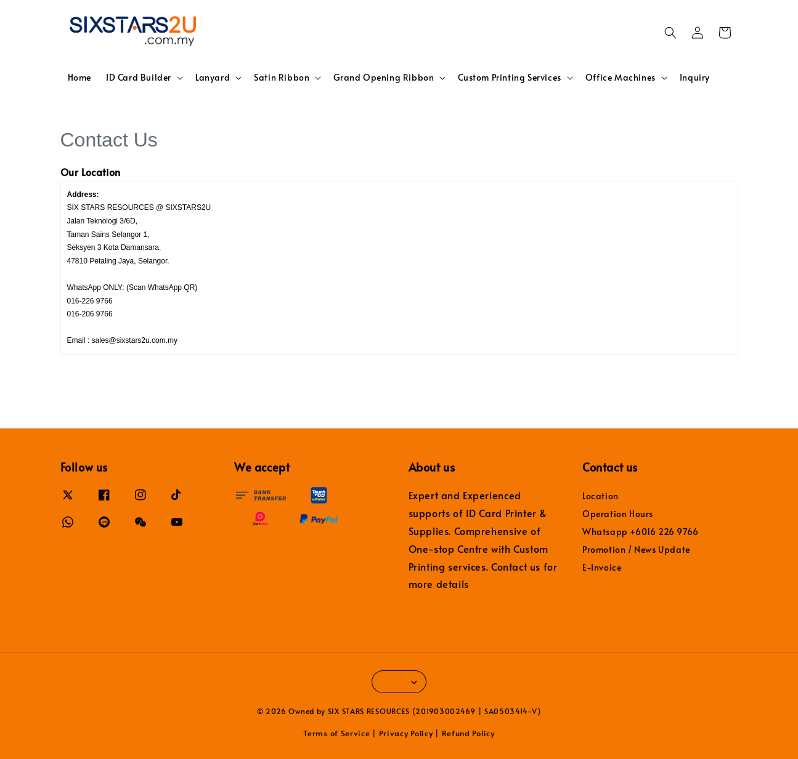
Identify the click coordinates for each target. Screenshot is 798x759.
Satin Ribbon (281, 77)
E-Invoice (601, 567)
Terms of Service (336, 733)
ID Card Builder (138, 77)
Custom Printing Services (509, 77)
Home (79, 77)
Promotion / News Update (636, 549)
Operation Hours (617, 514)
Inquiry (695, 77)
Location (600, 496)
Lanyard (212, 77)
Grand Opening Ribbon (383, 77)
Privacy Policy (406, 733)
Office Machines (620, 77)
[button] (670, 32)
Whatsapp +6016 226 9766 (640, 531)
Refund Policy (468, 733)
